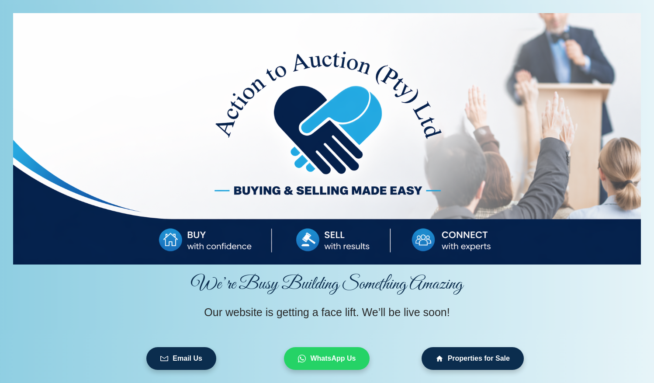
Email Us (181, 358)
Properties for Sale (473, 358)
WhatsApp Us (327, 358)
